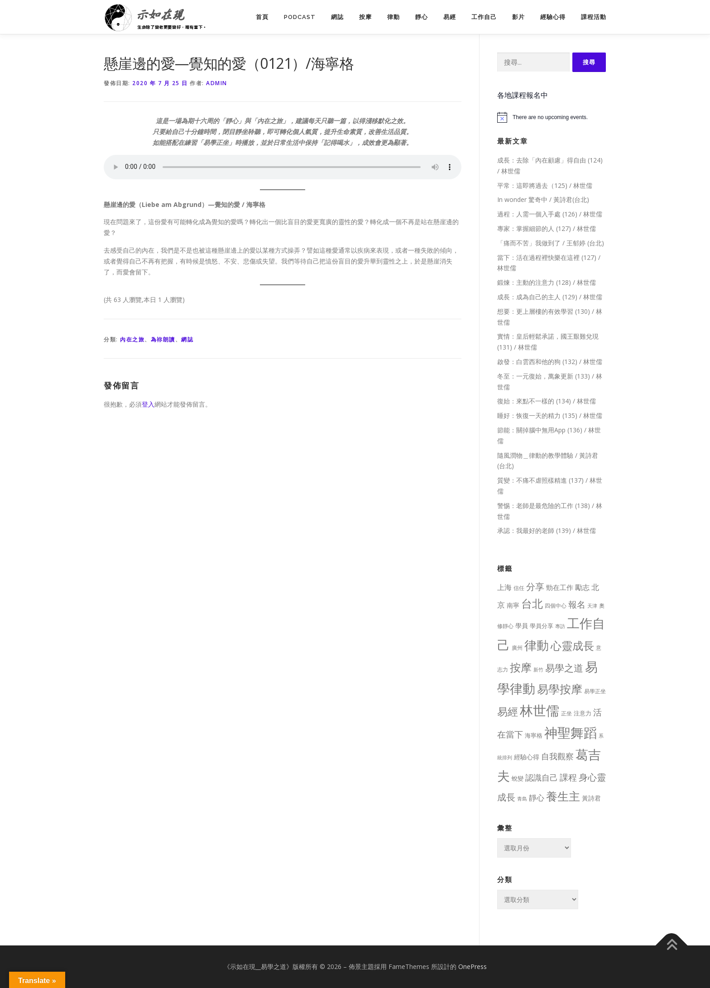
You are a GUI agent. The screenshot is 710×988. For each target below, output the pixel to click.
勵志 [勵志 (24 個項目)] (582, 587)
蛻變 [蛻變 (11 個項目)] (517, 778)
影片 (518, 17)
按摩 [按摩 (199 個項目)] (521, 667)
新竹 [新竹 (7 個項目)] (538, 669)
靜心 (421, 17)
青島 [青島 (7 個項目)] (522, 798)
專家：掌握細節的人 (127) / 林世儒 (546, 228)
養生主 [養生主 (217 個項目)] (563, 796)
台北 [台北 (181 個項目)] (532, 603)
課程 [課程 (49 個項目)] (568, 777)
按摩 (365, 17)
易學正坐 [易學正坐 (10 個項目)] (595, 691)
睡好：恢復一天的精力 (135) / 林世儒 (549, 415)
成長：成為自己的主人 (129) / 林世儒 (549, 297)
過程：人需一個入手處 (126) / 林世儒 (549, 214)
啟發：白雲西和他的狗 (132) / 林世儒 (549, 361)
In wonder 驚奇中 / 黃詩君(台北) (543, 199)
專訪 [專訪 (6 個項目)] (560, 626)
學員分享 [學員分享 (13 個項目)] (541, 626)
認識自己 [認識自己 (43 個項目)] (541, 777)
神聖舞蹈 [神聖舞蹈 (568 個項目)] (570, 732)
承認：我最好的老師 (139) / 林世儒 (546, 530)
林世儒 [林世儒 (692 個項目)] (539, 710)
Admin (216, 83)
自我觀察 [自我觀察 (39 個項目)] (557, 756)
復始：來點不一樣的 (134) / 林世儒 (546, 401)
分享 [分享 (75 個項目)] (535, 586)
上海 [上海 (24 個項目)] (504, 587)
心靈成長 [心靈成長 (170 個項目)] (572, 645)
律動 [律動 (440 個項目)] (536, 645)
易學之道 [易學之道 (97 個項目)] (564, 667)
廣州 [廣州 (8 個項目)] (517, 647)
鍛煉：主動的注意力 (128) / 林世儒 (546, 282)
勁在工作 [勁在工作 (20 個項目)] (559, 587)
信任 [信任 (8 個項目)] (518, 588)
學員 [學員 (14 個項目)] (521, 625)
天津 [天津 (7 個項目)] (592, 605)
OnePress (472, 966)
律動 (393, 17)
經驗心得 (553, 17)
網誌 (337, 17)
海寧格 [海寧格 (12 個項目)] (533, 735)
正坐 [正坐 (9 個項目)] (566, 713)
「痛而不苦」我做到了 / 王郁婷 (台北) (550, 243)
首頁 (262, 17)
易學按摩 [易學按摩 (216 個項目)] (559, 688)
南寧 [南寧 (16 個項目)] (513, 605)
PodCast (300, 17)
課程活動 (593, 17)
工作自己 (484, 17)
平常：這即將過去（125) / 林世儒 (544, 185)
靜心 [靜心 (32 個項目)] (536, 797)
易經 (449, 17)
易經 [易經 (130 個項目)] (507, 712)
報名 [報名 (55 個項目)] (576, 604)
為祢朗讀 (163, 339)
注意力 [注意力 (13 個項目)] (582, 713)
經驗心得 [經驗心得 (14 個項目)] (526, 757)
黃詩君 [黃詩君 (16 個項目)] (591, 798)
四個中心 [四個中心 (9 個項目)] (555, 605)
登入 (148, 404)
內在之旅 (132, 339)
